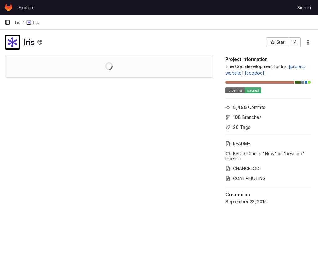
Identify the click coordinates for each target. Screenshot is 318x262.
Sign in (304, 7)
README (237, 143)
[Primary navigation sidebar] (7, 22)
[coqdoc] (254, 72)
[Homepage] (8, 7)
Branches (243, 117)
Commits (245, 107)
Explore (27, 7)
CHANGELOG (242, 168)
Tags (237, 127)
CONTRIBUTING (245, 178)
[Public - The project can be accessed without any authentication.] (39, 42)
